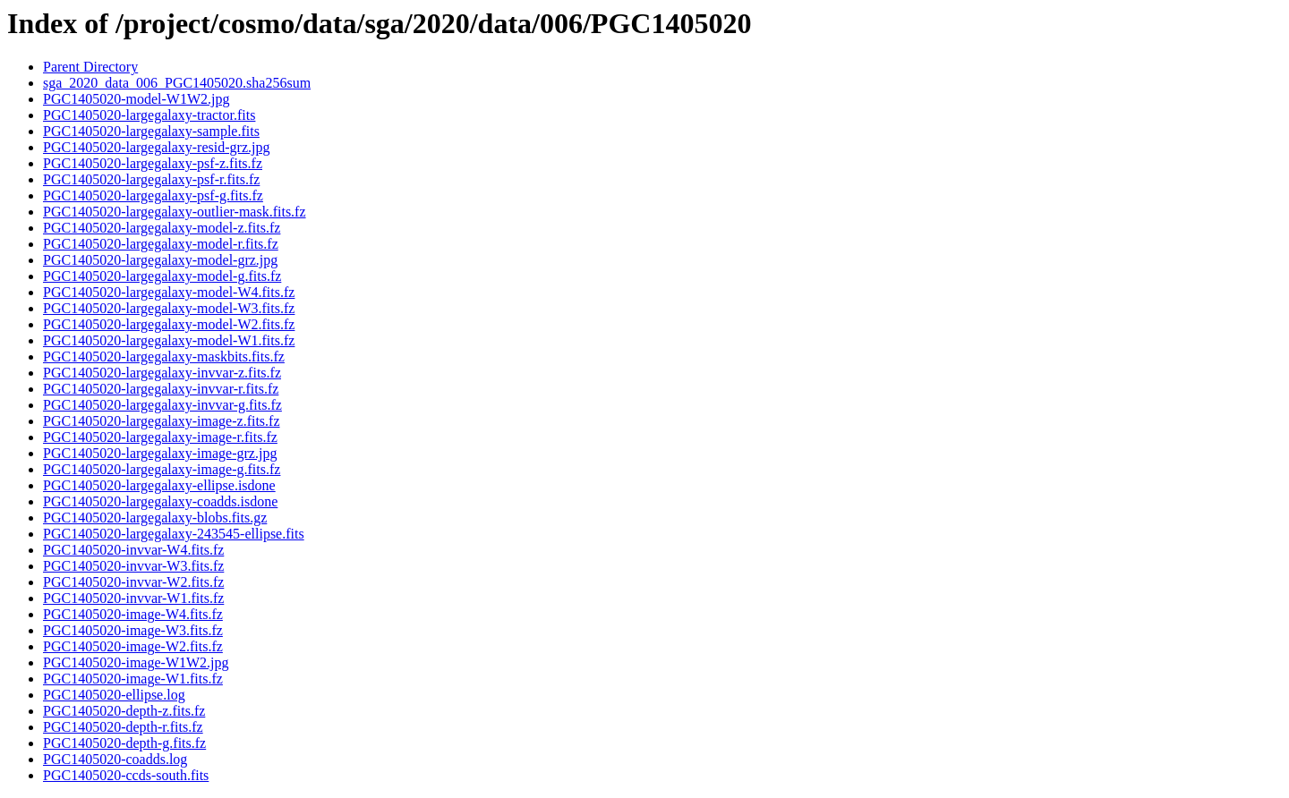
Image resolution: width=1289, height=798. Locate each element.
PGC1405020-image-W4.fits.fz (133, 614)
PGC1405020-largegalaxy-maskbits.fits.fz (164, 356)
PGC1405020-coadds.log (115, 759)
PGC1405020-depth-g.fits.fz (124, 743)
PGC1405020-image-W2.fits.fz (133, 646)
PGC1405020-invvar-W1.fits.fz (133, 598)
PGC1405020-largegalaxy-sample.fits (151, 131)
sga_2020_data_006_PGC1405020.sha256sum (177, 82)
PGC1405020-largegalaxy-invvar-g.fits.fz (162, 404)
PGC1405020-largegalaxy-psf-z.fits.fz (152, 163)
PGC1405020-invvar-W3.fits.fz (133, 565)
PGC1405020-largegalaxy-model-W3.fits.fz (169, 308)
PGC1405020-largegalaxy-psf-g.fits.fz (153, 195)
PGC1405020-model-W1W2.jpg (136, 98)
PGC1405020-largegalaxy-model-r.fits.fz (160, 243)
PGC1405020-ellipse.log (114, 694)
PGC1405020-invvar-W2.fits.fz (133, 582)
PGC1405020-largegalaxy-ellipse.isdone (159, 485)
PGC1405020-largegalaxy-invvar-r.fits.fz (160, 388)
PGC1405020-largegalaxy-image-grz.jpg (160, 453)
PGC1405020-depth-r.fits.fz (123, 726)
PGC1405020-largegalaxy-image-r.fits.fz (160, 437)
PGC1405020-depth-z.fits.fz (124, 710)
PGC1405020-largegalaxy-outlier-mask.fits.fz (174, 211)
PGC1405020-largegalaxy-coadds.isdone (160, 501)
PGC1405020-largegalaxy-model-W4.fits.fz (169, 292)
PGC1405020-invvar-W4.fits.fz (133, 549)
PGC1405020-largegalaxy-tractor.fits (149, 115)
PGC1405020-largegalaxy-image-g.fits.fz (161, 469)
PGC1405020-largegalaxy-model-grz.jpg (160, 259)
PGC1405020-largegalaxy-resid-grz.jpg (156, 147)
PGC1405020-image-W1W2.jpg (136, 662)
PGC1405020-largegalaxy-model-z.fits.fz (161, 227)
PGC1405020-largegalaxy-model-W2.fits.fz (169, 324)
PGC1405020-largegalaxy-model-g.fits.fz (162, 276)
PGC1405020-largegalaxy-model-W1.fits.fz (169, 340)
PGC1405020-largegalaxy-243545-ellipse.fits (173, 533)
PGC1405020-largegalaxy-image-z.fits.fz (161, 421)
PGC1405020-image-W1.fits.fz (133, 678)
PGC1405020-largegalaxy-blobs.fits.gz (155, 517)
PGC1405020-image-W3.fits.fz (133, 630)
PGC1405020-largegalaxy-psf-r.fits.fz (151, 179)
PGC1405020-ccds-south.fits (126, 775)
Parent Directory (90, 66)
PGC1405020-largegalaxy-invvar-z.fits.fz (162, 372)
